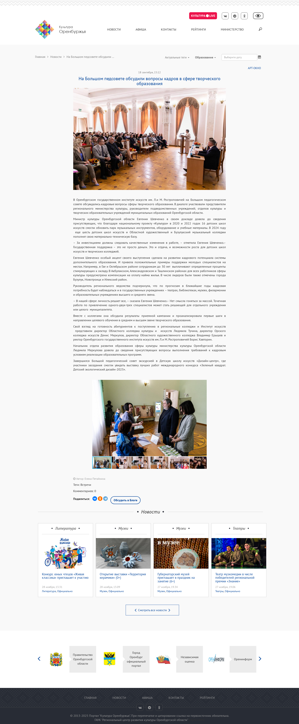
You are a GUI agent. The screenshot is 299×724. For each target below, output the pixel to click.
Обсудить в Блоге (125, 500)
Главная (40, 57)
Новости (114, 29)
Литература (65, 528)
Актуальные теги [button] (177, 57)
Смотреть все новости (152, 610)
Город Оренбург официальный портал (136, 659)
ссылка (181, 716)
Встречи (85, 485)
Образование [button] (205, 57)
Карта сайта (197, 720)
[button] (121, 462)
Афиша (141, 29)
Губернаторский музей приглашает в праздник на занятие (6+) (176, 577)
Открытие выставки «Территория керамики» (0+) (123, 576)
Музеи (123, 528)
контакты (168, 29)
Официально (65, 591)
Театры (239, 528)
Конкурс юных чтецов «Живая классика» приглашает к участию (65, 576)
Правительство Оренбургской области (83, 659)
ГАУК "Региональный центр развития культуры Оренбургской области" (141, 720)
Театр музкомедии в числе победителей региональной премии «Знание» (234, 577)
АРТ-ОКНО (254, 68)
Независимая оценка (190, 659)
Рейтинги (198, 29)
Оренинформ (243, 659)
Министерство (232, 29)
